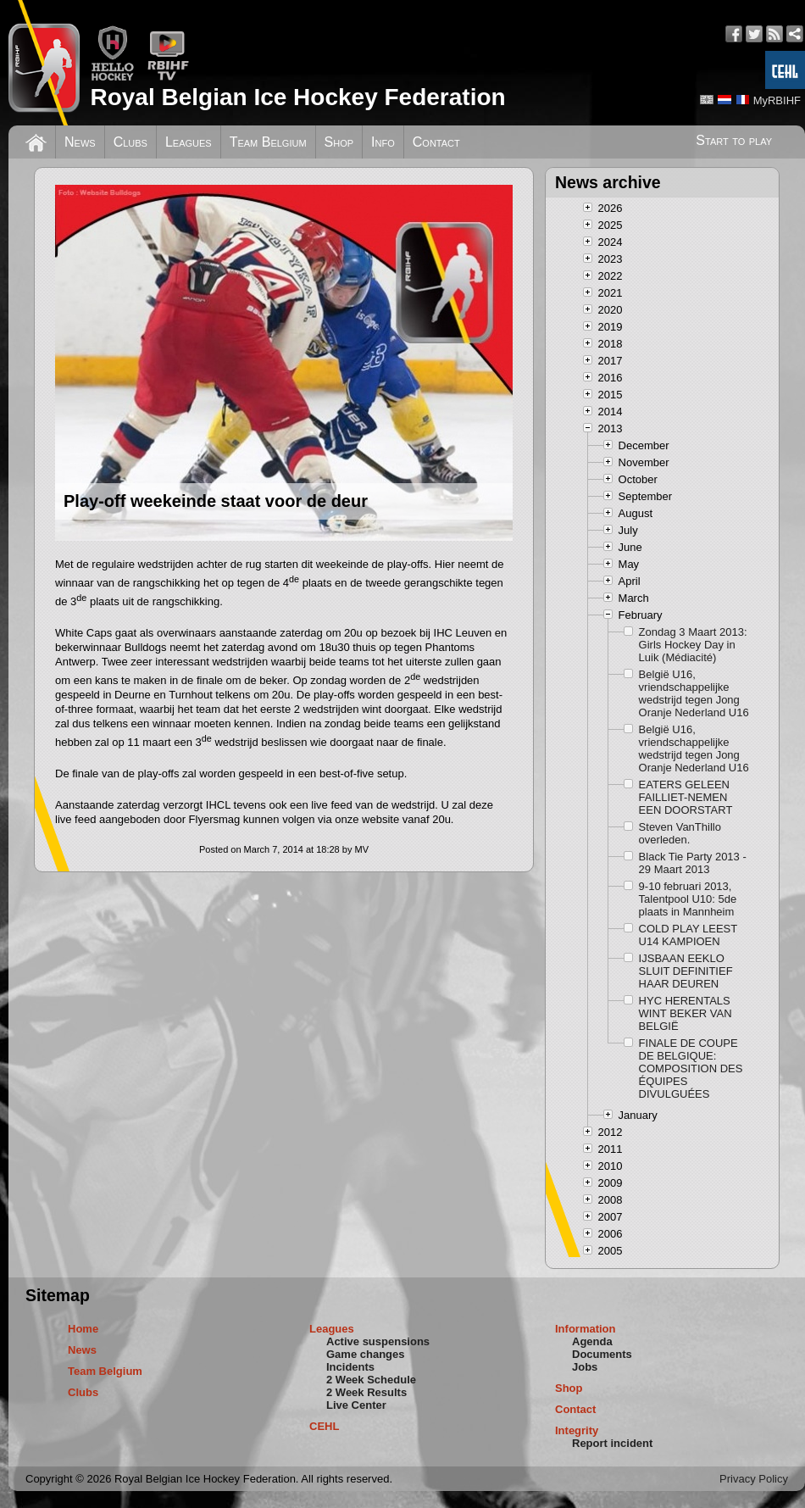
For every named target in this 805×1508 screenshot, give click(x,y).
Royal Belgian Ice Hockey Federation (297, 97)
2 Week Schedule (371, 1379)
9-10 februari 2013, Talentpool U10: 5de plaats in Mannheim (688, 899)
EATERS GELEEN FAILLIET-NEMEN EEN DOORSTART (686, 797)
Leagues (188, 142)
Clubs (130, 142)
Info (383, 142)
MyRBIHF (777, 100)
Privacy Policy (753, 1478)
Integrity (576, 1430)
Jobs (584, 1367)
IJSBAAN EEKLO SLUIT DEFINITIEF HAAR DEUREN (686, 971)
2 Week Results (366, 1392)
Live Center (356, 1405)
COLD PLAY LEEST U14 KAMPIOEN (688, 935)
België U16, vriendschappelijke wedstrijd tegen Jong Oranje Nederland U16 (694, 693)
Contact (436, 142)
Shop (339, 142)
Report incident (612, 1443)
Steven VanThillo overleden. (680, 833)
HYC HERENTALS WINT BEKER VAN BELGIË (685, 1013)
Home (83, 1328)
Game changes (365, 1354)
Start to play (734, 140)
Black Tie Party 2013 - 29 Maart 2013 (693, 863)
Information (585, 1328)
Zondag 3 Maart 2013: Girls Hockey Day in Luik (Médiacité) (693, 645)
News (80, 142)
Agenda (592, 1341)
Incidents (350, 1367)
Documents (602, 1354)
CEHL (324, 1426)
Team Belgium (268, 142)
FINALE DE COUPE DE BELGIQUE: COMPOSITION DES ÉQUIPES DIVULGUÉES (691, 1068)
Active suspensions (378, 1341)
